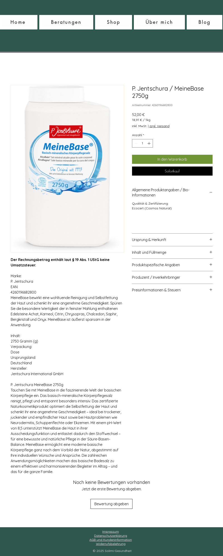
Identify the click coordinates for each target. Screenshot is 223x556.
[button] (66, 22)
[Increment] (149, 143)
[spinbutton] (142, 143)
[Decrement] (135, 143)
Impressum (110, 531)
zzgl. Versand (159, 126)
